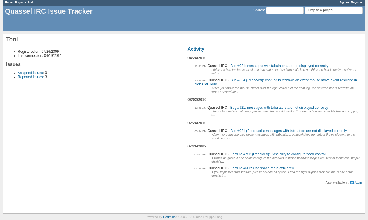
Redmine (169, 217)
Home (9, 2)
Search (258, 10)
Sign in (344, 2)
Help (31, 2)
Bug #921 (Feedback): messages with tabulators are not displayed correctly (288, 131)
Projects (20, 2)
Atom (358, 182)
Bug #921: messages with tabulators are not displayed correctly (279, 66)
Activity (195, 49)
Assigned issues (30, 73)
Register (356, 2)
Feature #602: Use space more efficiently (262, 168)
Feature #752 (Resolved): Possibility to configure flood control (278, 154)
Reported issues (30, 77)
